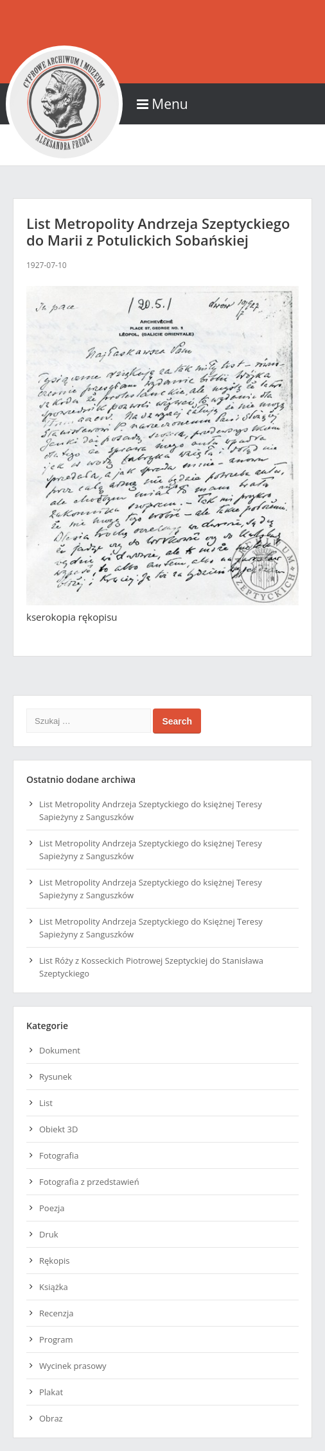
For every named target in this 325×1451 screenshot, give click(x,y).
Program (56, 1339)
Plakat (51, 1392)
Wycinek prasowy (73, 1365)
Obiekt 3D (58, 1129)
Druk (48, 1234)
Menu (162, 104)
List (46, 1103)
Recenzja (56, 1313)
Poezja (52, 1208)
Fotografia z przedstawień (89, 1181)
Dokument (59, 1050)
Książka (53, 1287)
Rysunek (55, 1076)
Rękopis (54, 1260)
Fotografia (58, 1155)
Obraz (51, 1418)
